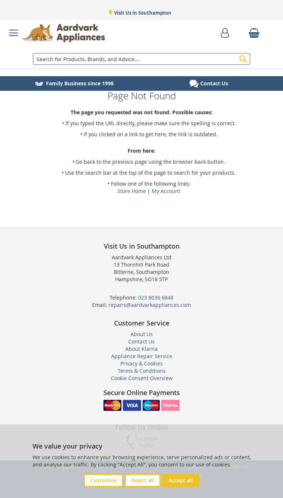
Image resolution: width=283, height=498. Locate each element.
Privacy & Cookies (141, 363)
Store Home (131, 190)
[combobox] (141, 59)
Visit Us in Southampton (142, 13)
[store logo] (63, 33)
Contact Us (141, 341)
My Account (166, 190)
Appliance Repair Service (141, 356)
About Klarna (141, 348)
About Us (142, 334)
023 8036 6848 (155, 297)
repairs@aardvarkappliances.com (150, 304)
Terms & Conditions (142, 370)
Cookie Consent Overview (142, 378)
